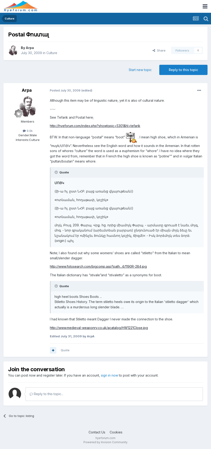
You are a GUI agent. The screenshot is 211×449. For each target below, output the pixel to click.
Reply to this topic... (46, 394)
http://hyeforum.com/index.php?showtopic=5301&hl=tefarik (95, 126)
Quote (65, 350)
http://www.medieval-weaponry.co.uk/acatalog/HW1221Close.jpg (99, 328)
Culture (51, 53)
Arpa (30, 48)
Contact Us (97, 432)
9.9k (28, 131)
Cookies (116, 432)
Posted (65, 90)
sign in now (109, 375)
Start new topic (140, 70)
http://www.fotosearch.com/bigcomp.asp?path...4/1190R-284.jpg (98, 266)
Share (159, 50)
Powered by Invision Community (105, 442)
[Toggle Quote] (56, 172)
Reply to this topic (183, 70)
